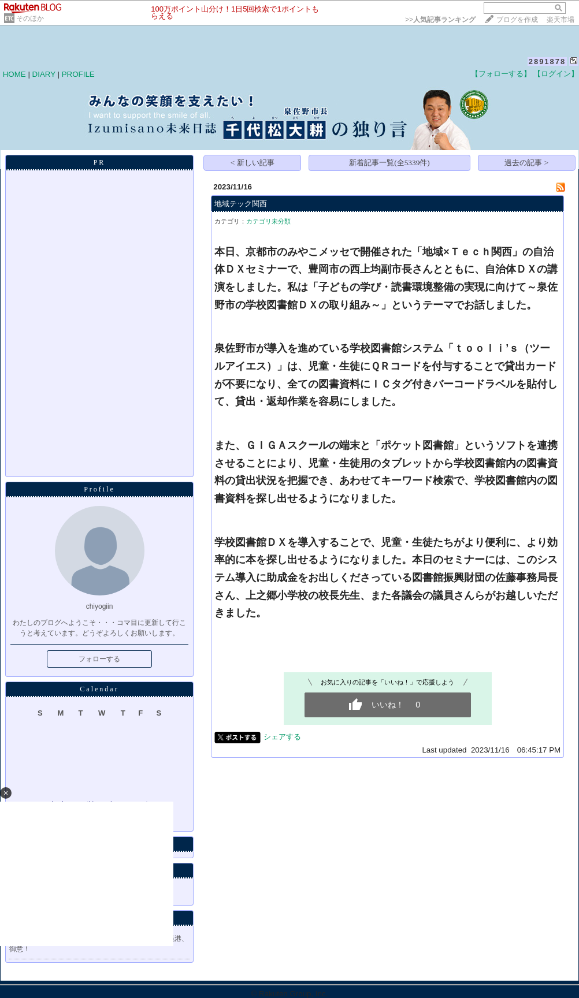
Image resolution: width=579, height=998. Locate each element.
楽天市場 (560, 20)
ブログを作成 (517, 20)
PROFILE (78, 74)
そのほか (30, 18)
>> (440, 20)
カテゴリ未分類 (268, 221)
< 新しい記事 (252, 162)
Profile (99, 489)
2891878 (547, 61)
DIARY (43, 74)
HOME (14, 74)
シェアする (282, 736)
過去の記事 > (526, 162)
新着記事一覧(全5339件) (389, 162)
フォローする (99, 659)
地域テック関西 (240, 203)
